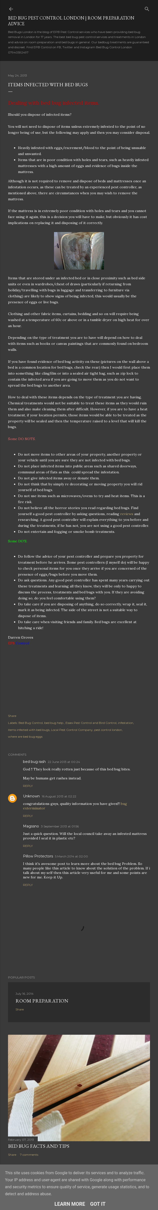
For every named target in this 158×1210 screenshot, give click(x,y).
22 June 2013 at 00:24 (64, 762)
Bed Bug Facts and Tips (38, 1146)
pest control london (108, 730)
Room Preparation (42, 1000)
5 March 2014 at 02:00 (71, 856)
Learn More (69, 1204)
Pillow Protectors (38, 856)
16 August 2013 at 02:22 (59, 796)
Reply (28, 786)
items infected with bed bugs (29, 730)
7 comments (29, 1154)
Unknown (31, 796)
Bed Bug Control (30, 723)
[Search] (147, 8)
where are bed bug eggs (25, 736)
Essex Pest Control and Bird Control (91, 723)
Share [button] (12, 716)
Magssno (31, 826)
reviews (126, 514)
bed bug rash (34, 761)
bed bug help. (54, 723)
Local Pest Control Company (72, 730)
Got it (98, 1204)
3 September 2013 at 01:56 (60, 826)
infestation (125, 723)
